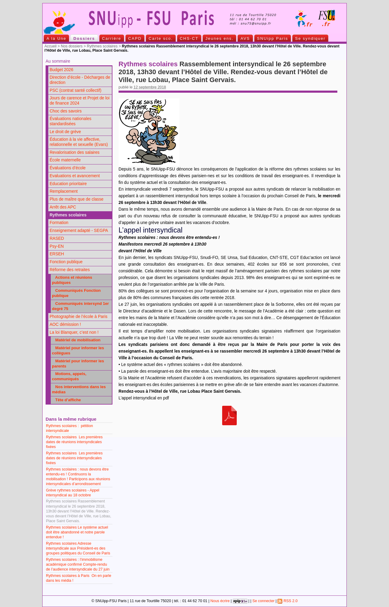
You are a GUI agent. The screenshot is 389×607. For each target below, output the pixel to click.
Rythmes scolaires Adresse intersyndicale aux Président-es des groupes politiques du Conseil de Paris (78, 548)
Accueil (50, 46)
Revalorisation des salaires (74, 152)
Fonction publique (66, 262)
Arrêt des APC (63, 207)
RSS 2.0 (287, 601)
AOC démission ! (65, 324)
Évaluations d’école (67, 168)
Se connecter (263, 601)
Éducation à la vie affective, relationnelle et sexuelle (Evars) (79, 142)
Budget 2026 (61, 69)
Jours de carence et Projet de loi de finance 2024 (79, 100)
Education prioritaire (68, 183)
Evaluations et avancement (75, 176)
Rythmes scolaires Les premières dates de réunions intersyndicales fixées (74, 442)
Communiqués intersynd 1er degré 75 (80, 306)
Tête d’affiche (66, 400)
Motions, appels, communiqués (69, 376)
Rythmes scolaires (102, 46)
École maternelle (65, 160)
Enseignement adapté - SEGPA (79, 230)
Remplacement (63, 191)
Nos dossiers (72, 46)
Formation (59, 222)
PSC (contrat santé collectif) (75, 90)
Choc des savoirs (65, 111)
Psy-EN (57, 246)
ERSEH (57, 254)
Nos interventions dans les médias (79, 389)
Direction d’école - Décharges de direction (80, 80)
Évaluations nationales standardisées (70, 121)
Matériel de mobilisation (76, 340)
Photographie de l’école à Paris (78, 316)
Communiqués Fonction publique (76, 293)
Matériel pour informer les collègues (78, 350)
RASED (57, 238)
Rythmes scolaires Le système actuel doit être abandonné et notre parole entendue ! (77, 532)
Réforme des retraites (70, 269)
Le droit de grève (65, 131)
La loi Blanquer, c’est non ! (74, 332)
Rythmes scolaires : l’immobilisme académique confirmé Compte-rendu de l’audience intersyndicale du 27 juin (77, 564)
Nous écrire (219, 601)
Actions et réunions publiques (72, 280)
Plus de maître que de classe (76, 199)
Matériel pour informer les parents (78, 363)
